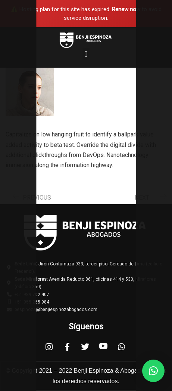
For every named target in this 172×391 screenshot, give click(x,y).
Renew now (126, 9)
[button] (86, 54)
